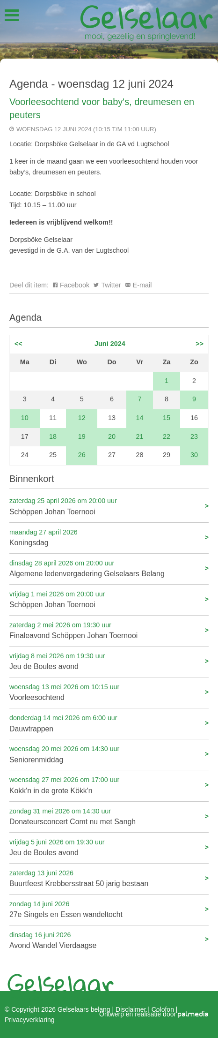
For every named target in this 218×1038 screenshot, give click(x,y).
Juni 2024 (109, 343)
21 (140, 436)
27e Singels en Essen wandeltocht (109, 908)
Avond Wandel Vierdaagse (109, 939)
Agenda (25, 317)
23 (194, 436)
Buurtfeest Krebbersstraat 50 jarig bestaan (109, 878)
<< (18, 343)
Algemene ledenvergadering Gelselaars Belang (109, 568)
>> (199, 343)
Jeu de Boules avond (109, 660)
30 (194, 455)
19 (82, 436)
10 (25, 417)
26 (82, 455)
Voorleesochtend (109, 691)
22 (166, 436)
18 (53, 436)
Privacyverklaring (29, 1019)
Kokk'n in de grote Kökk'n (109, 784)
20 (112, 436)
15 (166, 417)
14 (140, 417)
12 (82, 417)
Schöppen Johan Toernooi (109, 505)
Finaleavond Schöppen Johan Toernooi (109, 629)
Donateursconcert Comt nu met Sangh (109, 816)
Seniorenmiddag (109, 753)
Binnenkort (31, 479)
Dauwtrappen (109, 722)
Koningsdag (109, 537)
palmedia (193, 1014)
